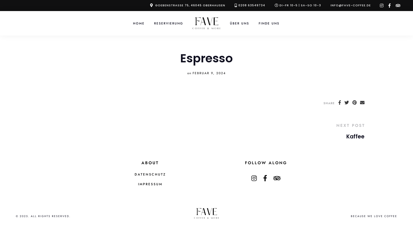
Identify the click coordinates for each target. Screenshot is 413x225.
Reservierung (168, 23)
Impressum (150, 184)
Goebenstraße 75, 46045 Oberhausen (190, 5)
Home (139, 23)
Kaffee (355, 136)
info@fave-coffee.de (351, 5)
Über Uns (239, 23)
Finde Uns (269, 23)
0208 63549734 (251, 5)
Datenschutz (150, 174)
